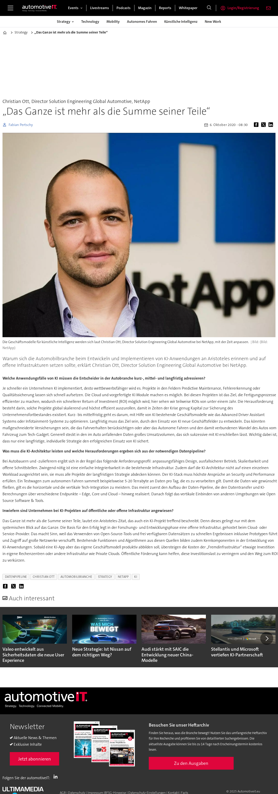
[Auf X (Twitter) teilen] (264, 124)
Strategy (63, 21)
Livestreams (99, 7)
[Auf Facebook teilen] (257, 124)
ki (135, 577)
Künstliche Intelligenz (180, 21)
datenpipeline (16, 577)
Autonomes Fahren (142, 21)
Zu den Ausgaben (191, 763)
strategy (105, 577)
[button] (266, 638)
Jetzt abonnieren (34, 759)
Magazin (145, 7)
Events (73, 7)
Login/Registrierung (243, 7)
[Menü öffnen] (10, 7)
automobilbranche (76, 577)
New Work (213, 21)
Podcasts (123, 7)
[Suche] (209, 8)
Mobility (113, 21)
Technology (90, 21)
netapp (123, 577)
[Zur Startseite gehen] (39, 8)
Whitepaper (188, 7)
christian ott (44, 577)
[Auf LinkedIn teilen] (271, 124)
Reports (165, 7)
